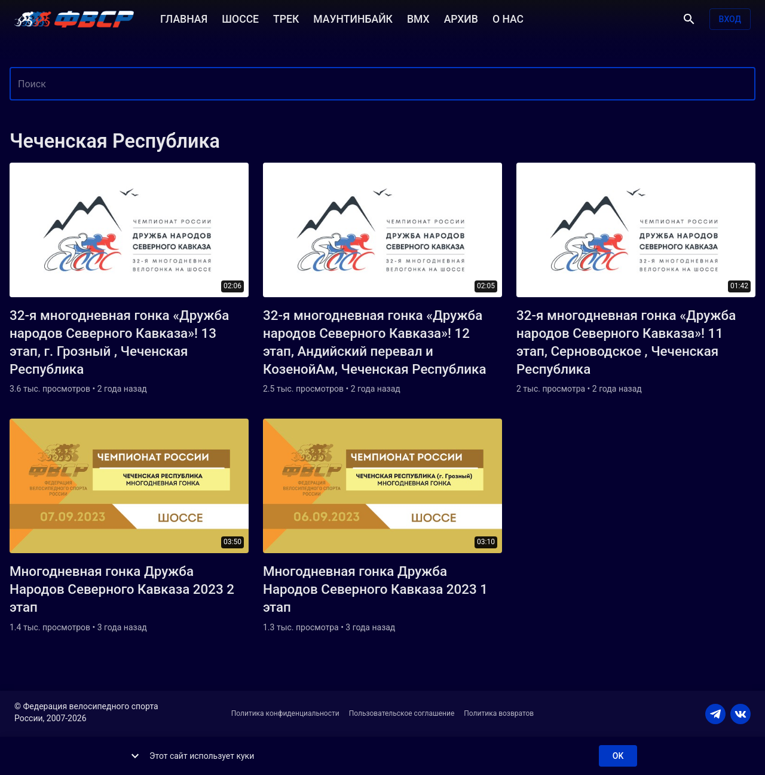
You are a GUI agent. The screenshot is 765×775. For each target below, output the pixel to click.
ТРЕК (286, 18)
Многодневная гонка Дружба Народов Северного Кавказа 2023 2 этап (122, 589)
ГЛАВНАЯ (184, 18)
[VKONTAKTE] (740, 714)
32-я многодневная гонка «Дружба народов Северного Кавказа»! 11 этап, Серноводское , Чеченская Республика (626, 342)
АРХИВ (461, 18)
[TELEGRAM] (715, 714)
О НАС (508, 18)
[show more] (135, 756)
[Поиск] (689, 19)
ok (618, 756)
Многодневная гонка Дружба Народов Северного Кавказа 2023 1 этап (375, 589)
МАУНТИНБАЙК (353, 18)
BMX (418, 18)
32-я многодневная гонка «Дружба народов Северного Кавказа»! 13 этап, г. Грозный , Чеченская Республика (119, 342)
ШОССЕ (240, 18)
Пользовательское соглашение (402, 713)
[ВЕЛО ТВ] (74, 19)
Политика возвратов (499, 713)
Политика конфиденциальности (285, 713)
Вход (730, 19)
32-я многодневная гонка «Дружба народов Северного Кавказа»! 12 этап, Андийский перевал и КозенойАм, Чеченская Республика (374, 342)
